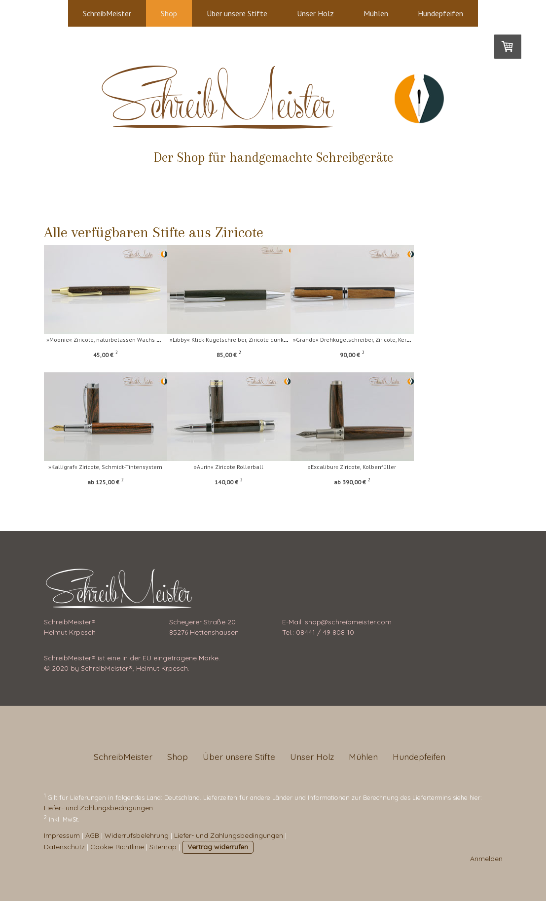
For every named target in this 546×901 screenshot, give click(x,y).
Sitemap (163, 846)
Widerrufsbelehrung (137, 835)
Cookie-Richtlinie (117, 846)
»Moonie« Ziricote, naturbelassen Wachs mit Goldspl (117, 339)
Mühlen (376, 13)
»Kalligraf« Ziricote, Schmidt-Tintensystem (105, 466)
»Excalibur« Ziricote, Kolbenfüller (376, 466)
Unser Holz (315, 13)
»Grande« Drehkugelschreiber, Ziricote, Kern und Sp (386, 339)
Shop (169, 13)
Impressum (62, 835)
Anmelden (486, 858)
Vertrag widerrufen (217, 846)
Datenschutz (64, 846)
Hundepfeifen (440, 13)
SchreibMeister (107, 13)
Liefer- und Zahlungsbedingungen (98, 807)
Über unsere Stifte (237, 13)
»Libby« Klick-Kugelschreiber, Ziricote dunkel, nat (247, 339)
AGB (92, 835)
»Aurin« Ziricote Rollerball (241, 466)
